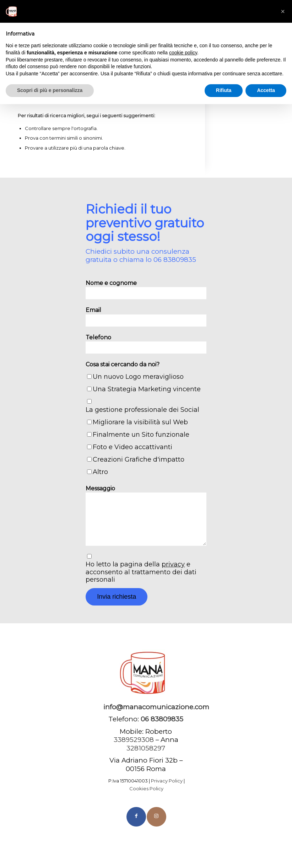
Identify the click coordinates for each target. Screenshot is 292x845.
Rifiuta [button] (224, 90)
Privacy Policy (167, 781)
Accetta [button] (266, 90)
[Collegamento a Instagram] (156, 817)
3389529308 (134, 740)
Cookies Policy (146, 788)
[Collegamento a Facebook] (136, 817)
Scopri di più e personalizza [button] (49, 90)
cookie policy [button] (183, 52)
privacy (173, 564)
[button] (282, 11)
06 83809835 (174, 259)
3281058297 (145, 748)
